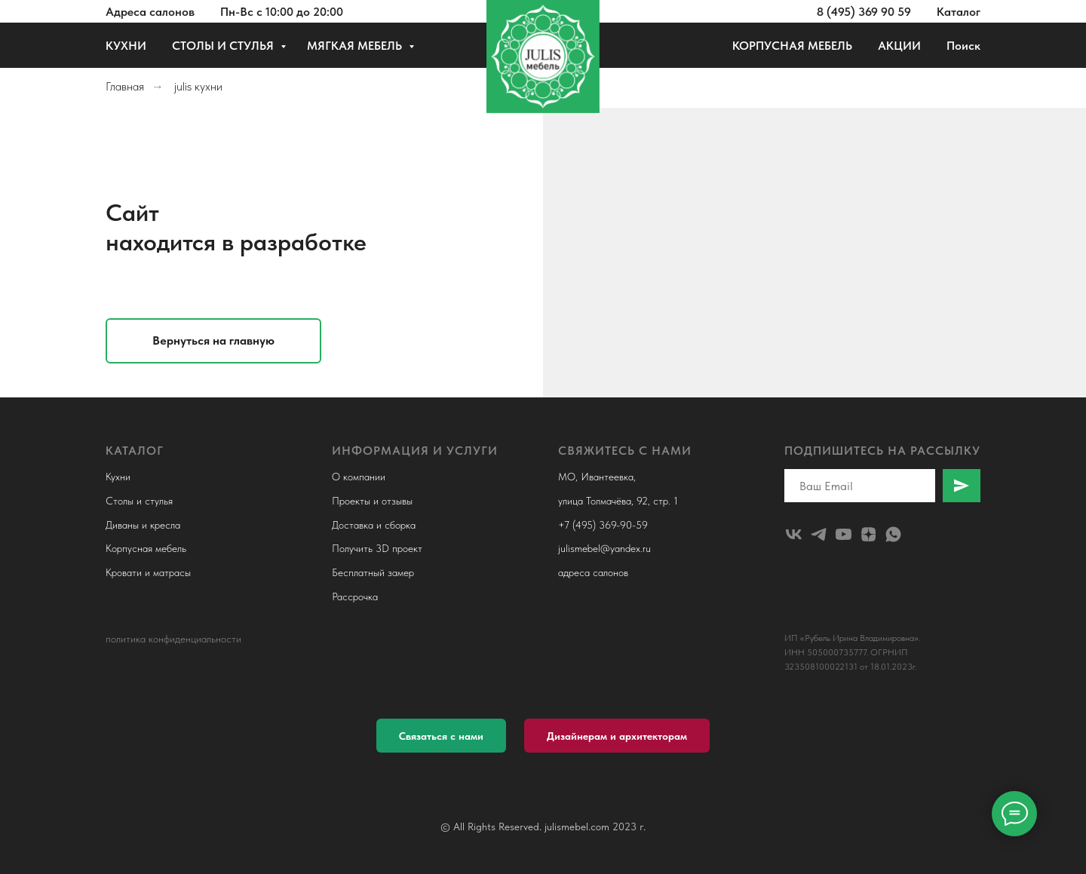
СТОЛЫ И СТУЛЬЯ (224, 45)
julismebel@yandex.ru (604, 548)
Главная (125, 86)
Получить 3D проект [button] (377, 548)
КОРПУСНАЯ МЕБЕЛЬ (792, 45)
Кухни (118, 477)
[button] (441, 736)
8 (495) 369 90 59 (864, 12)
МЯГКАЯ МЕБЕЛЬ (356, 45)
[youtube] (843, 534)
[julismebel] (793, 534)
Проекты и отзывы (372, 501)
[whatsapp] (893, 534)
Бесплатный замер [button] (373, 572)
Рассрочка (355, 596)
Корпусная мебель (146, 548)
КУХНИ (126, 45)
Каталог (958, 12)
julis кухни (198, 86)
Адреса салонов (150, 12)
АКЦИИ (899, 45)
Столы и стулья (139, 501)
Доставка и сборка (374, 525)
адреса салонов (593, 572)
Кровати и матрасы (148, 572)
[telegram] (818, 534)
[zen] (868, 534)
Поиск (963, 45)
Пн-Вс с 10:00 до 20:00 (281, 12)
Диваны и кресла (143, 525)
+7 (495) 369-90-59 (603, 525)
